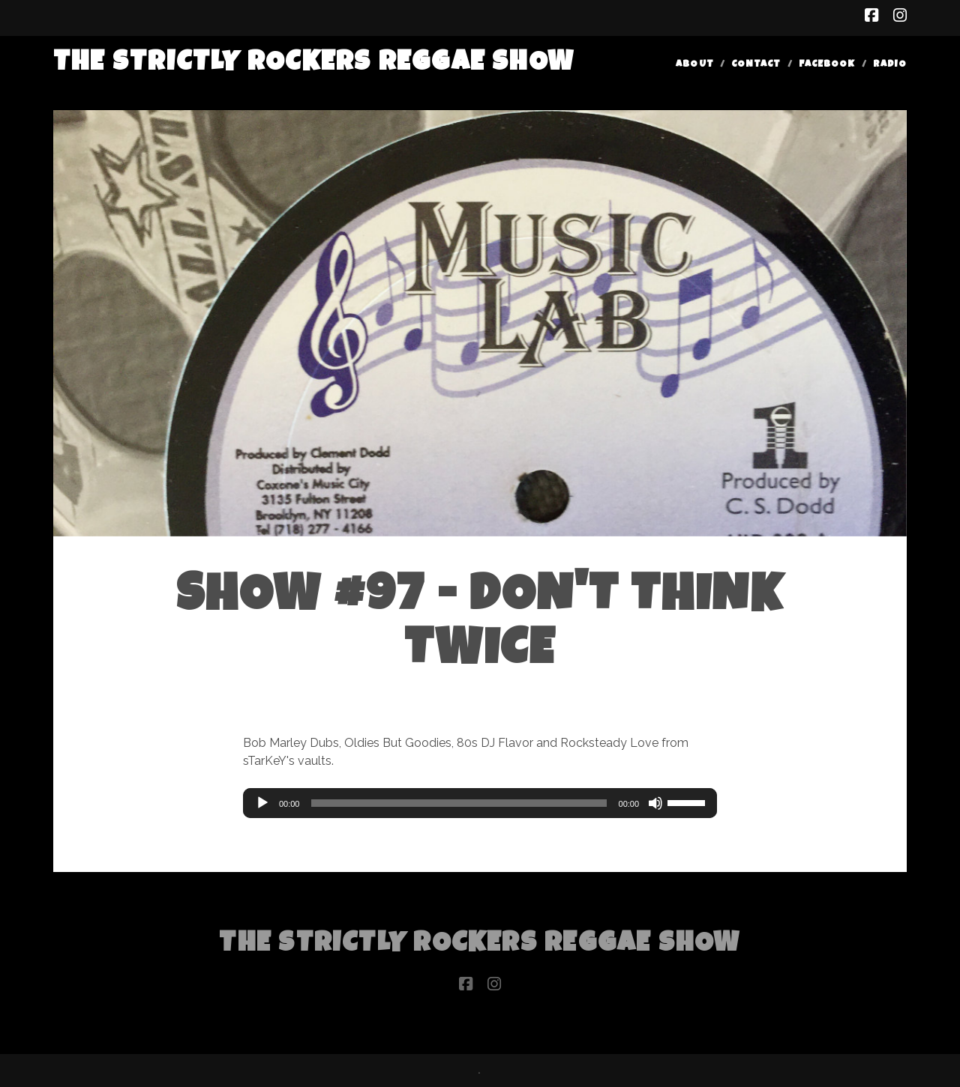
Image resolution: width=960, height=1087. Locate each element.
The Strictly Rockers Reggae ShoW (313, 64)
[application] (480, 803)
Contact (756, 65)
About (694, 65)
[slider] (458, 803)
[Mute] (655, 803)
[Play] (262, 803)
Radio (890, 65)
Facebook (827, 65)
